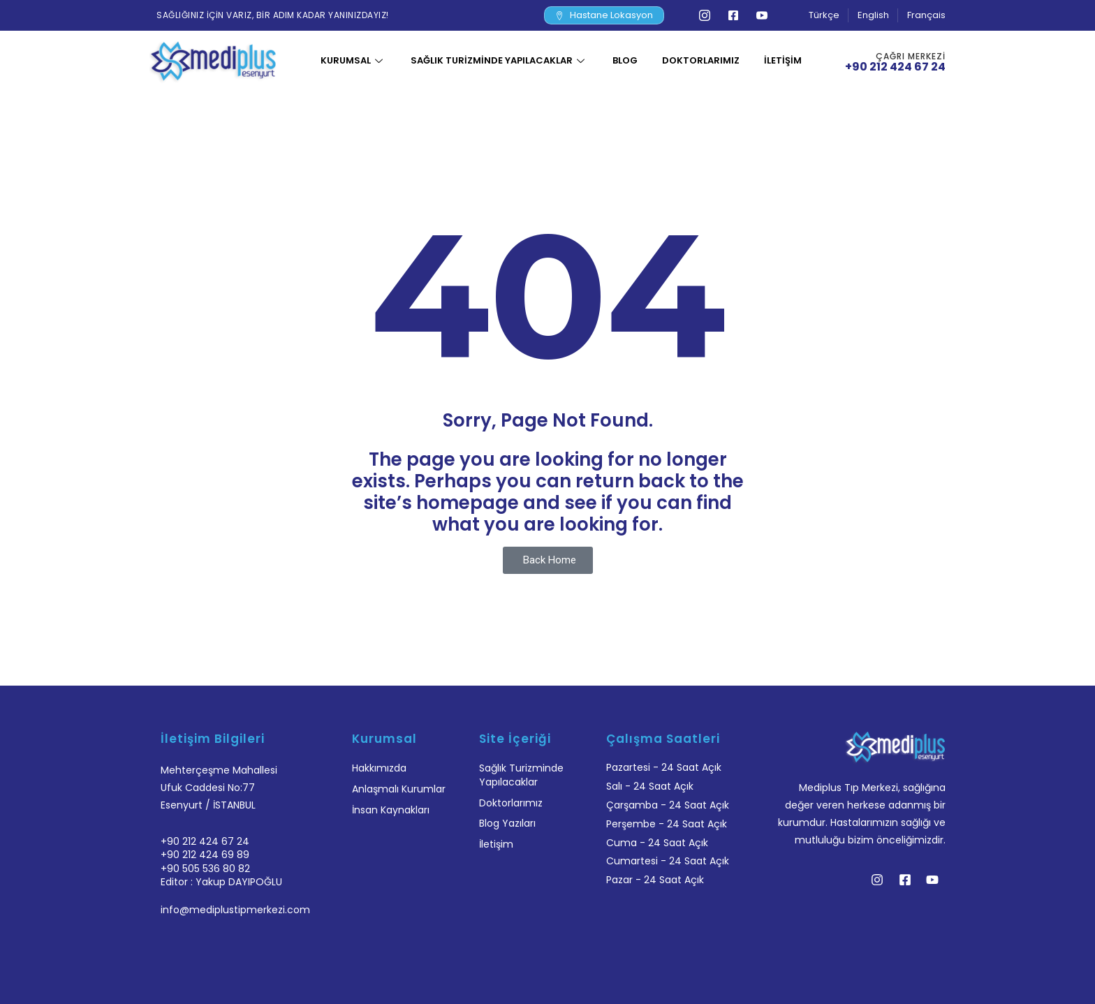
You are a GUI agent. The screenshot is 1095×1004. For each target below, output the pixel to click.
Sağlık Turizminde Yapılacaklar (499, 60)
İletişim (783, 60)
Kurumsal (353, 60)
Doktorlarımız (701, 60)
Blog (625, 60)
